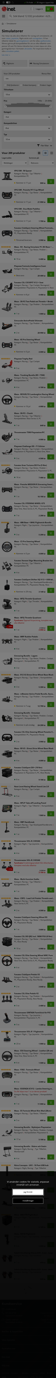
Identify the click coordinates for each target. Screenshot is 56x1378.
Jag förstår (28, 1192)
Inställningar (28, 1200)
